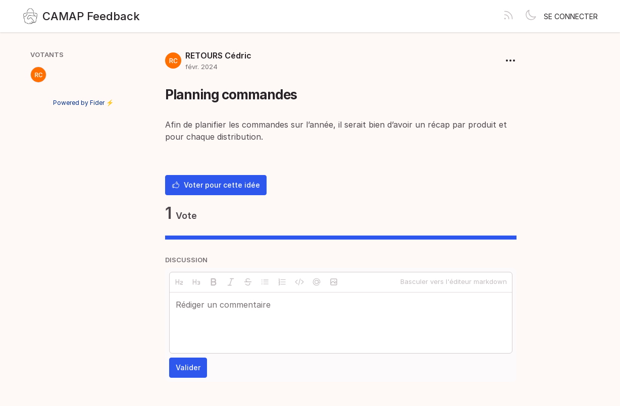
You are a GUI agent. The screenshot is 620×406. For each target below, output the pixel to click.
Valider (188, 367)
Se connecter (571, 16)
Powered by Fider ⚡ (83, 102)
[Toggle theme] (531, 16)
